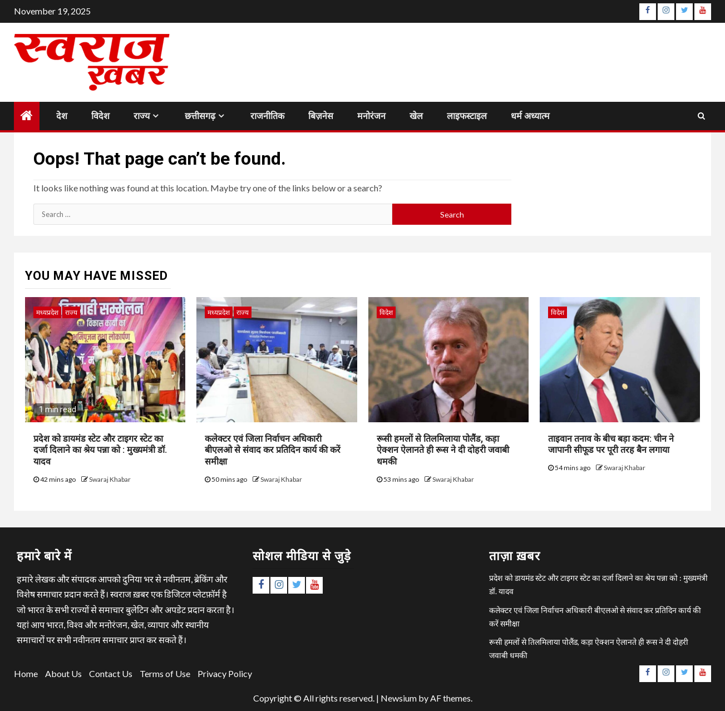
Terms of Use (165, 673)
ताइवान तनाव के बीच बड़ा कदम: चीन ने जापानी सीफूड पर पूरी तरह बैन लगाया (611, 444)
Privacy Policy (225, 673)
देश (61, 116)
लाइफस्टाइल (467, 116)
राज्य (142, 116)
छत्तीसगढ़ (200, 116)
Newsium (399, 698)
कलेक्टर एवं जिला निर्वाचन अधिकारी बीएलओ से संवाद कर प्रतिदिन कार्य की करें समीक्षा (273, 450)
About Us (63, 673)
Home (26, 673)
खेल (416, 116)
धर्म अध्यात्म (530, 116)
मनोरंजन (371, 116)
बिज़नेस (320, 116)
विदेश (100, 116)
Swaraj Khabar (110, 479)
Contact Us (110, 673)
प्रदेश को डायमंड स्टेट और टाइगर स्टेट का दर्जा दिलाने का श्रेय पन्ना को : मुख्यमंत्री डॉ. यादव (100, 450)
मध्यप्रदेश (47, 312)
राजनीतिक (267, 116)
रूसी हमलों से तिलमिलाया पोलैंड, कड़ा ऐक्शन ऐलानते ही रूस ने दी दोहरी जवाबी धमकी (443, 450)
